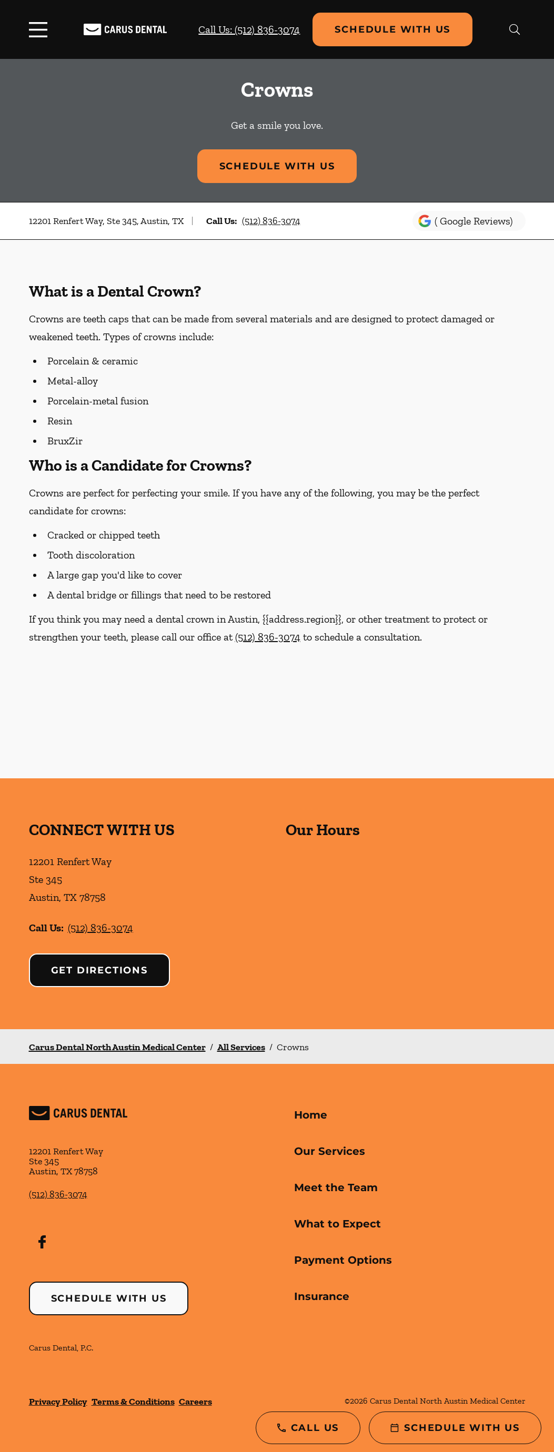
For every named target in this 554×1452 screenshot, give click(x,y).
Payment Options (343, 1260)
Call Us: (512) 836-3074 (249, 29)
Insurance (321, 1296)
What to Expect (337, 1223)
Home (310, 1115)
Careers (195, 1401)
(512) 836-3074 (271, 221)
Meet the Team (336, 1187)
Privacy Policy (58, 1401)
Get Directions (99, 970)
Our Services (329, 1151)
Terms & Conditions (133, 1401)
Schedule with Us (392, 29)
